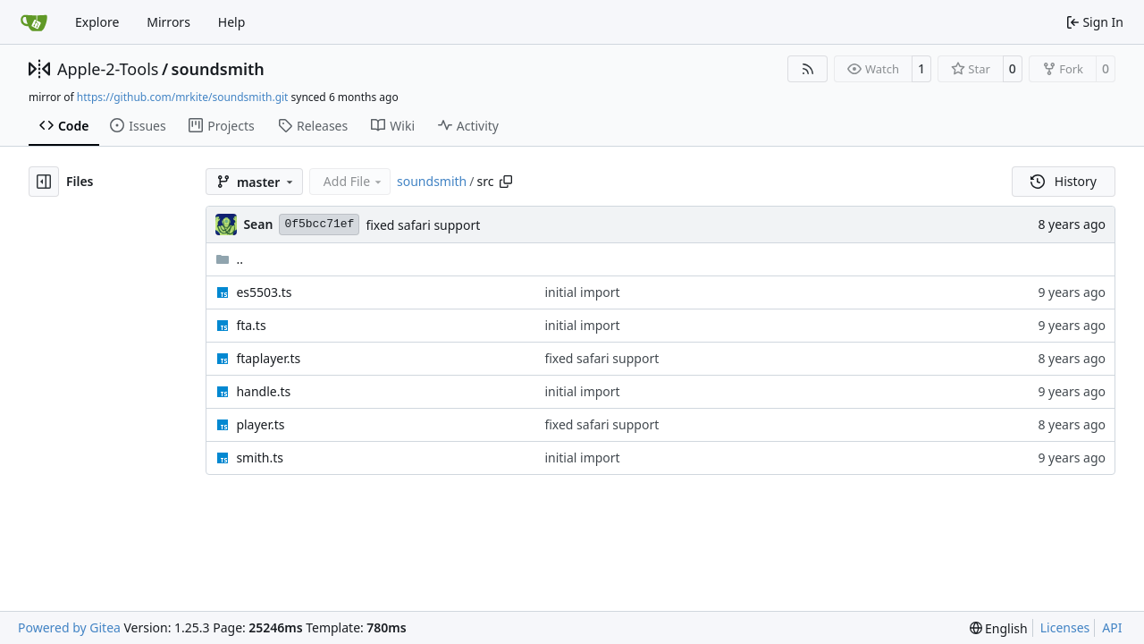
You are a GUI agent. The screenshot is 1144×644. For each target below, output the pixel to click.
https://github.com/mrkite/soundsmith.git (183, 97)
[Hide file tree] (44, 181)
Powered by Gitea (69, 627)
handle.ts (263, 391)
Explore (97, 21)
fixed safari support (423, 224)
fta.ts (250, 325)
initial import (581, 292)
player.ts (260, 424)
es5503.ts (263, 292)
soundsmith (218, 69)
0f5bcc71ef (319, 224)
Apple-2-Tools (107, 69)
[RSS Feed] (808, 68)
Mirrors (168, 21)
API (1112, 627)
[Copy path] (506, 181)
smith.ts (259, 457)
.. (229, 258)
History (1063, 181)
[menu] (999, 628)
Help (232, 21)
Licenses (1065, 627)
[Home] (34, 22)
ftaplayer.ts (268, 358)
